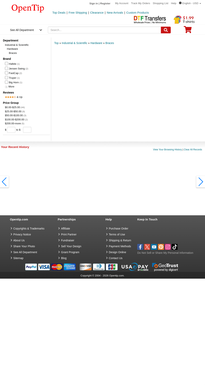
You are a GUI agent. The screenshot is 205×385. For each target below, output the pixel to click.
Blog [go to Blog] (64, 258)
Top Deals (59, 12)
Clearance (97, 12)
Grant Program (70, 252)
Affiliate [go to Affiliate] (65, 228)
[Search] (166, 30)
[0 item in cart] (188, 31)
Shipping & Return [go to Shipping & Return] (120, 240)
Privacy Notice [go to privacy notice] (22, 234)
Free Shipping (78, 12)
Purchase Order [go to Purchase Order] (118, 228)
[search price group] (34, 130)
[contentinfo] (27, 8)
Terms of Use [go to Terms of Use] (117, 234)
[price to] (26, 130)
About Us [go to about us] (19, 240)
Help (173, 3)
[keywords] (104, 30)
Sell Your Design (71, 246)
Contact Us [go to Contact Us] (115, 258)
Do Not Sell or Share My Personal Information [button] (165, 252)
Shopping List (160, 3)
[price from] (11, 130)
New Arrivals (115, 12)
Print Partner (69, 234)
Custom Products (137, 12)
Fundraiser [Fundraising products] (67, 240)
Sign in (93, 3)
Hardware (12, 48)
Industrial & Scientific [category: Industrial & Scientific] (74, 43)
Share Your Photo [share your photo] (24, 246)
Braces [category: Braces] (109, 43)
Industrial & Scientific (17, 44)
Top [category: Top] (56, 43)
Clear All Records (193, 149)
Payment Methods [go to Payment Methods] (120, 246)
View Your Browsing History (167, 149)
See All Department (22, 30)
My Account (121, 3)
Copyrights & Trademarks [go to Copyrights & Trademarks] (29, 228)
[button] (190, 3)
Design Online (117, 252)
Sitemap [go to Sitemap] (18, 258)
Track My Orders (140, 3)
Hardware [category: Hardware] (96, 43)
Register (105, 3)
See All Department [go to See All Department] (25, 252)
